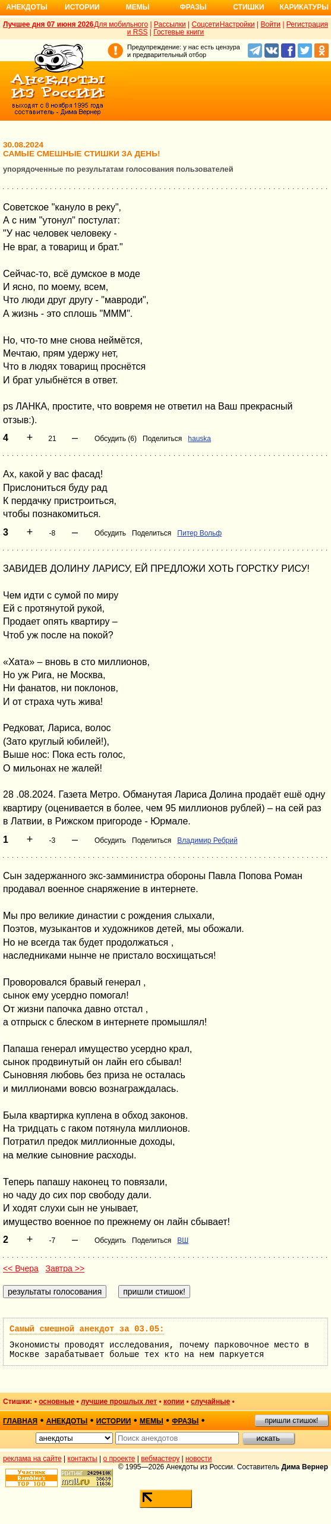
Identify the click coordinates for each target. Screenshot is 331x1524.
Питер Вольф (199, 533)
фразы (185, 1421)
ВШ (182, 1240)
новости (198, 1458)
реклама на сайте (32, 1458)
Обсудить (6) (115, 438)
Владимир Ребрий (207, 840)
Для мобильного (121, 24)
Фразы (192, 7)
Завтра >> (64, 1268)
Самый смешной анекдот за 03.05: (87, 1329)
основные (56, 1401)
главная (20, 1421)
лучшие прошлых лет (119, 1401)
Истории (82, 7)
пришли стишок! (292, 1420)
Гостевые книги (178, 32)
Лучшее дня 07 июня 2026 (48, 24)
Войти (270, 24)
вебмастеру (160, 1458)
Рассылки (170, 24)
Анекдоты (27, 7)
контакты (82, 1458)
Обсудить (110, 533)
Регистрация (307, 24)
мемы (151, 1421)
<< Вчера (21, 1268)
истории (113, 1421)
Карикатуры (304, 7)
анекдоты (67, 1421)
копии (173, 1401)
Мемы (138, 7)
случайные (210, 1401)
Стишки (248, 7)
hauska (199, 438)
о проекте (119, 1458)
